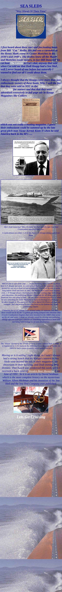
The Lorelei (16, 63)
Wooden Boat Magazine (41, 370)
